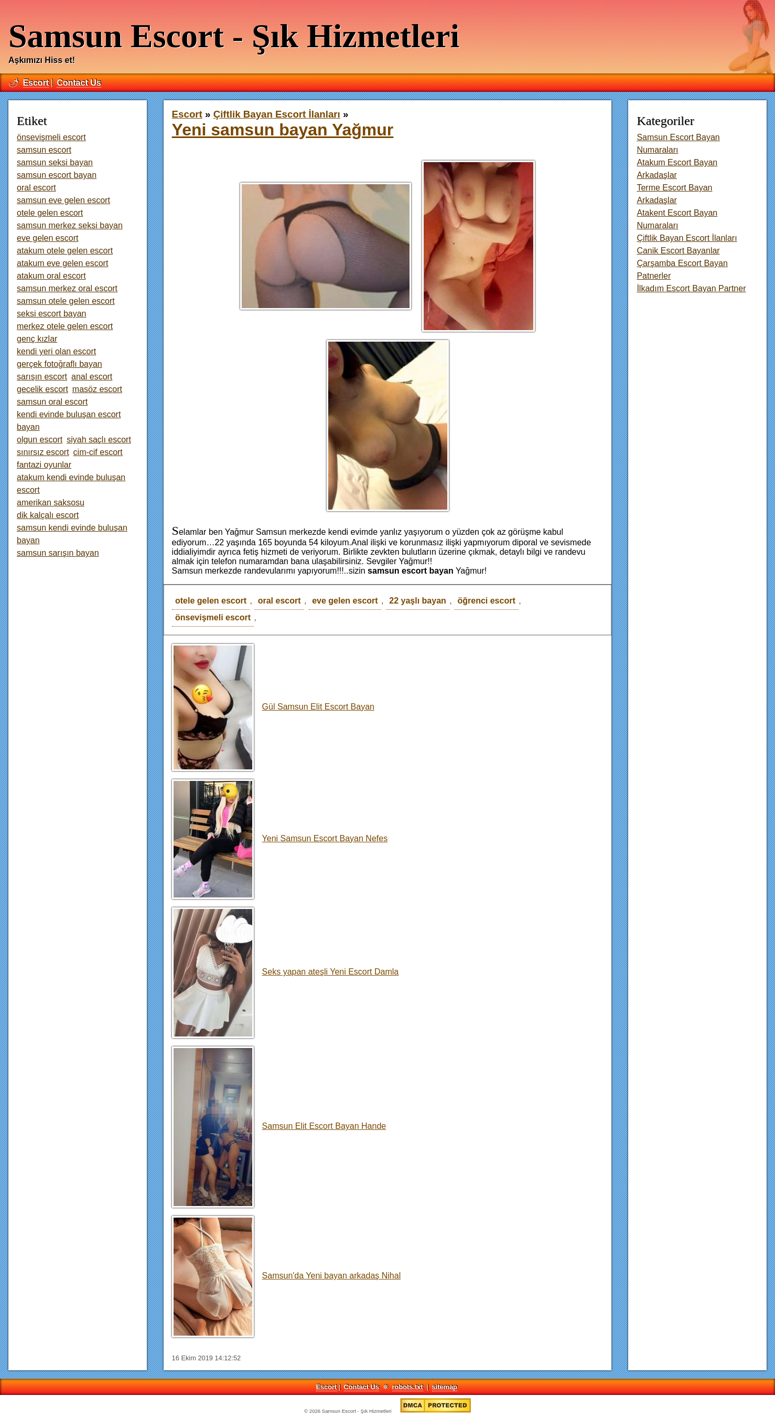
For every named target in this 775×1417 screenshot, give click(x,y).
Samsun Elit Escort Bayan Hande (279, 1126)
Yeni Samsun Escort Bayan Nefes (280, 838)
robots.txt (407, 1387)
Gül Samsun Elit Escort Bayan (273, 706)
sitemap (444, 1387)
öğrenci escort (486, 600)
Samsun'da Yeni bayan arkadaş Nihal (286, 1275)
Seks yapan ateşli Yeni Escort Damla (285, 971)
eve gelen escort (345, 600)
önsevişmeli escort (213, 617)
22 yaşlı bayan (417, 600)
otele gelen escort (210, 600)
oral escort (279, 600)
